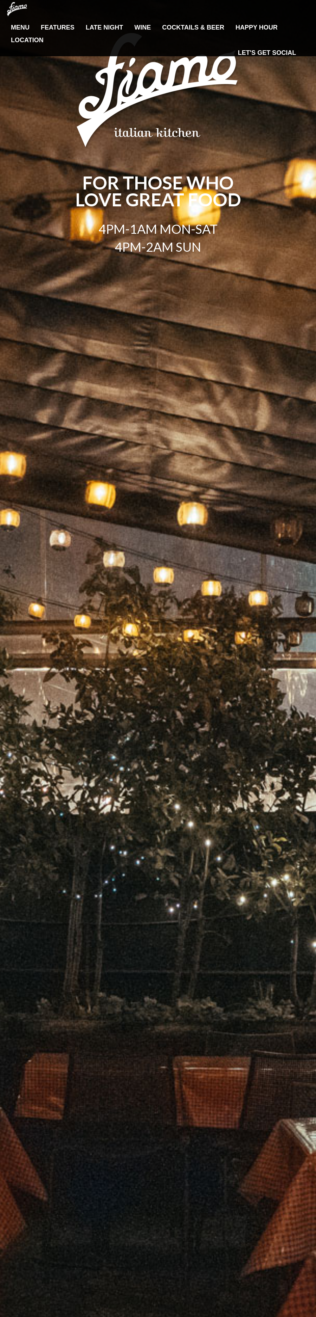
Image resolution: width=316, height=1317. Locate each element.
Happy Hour (257, 27)
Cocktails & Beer (193, 27)
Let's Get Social (267, 52)
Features (58, 27)
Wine (142, 27)
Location (27, 40)
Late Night (104, 27)
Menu (20, 27)
